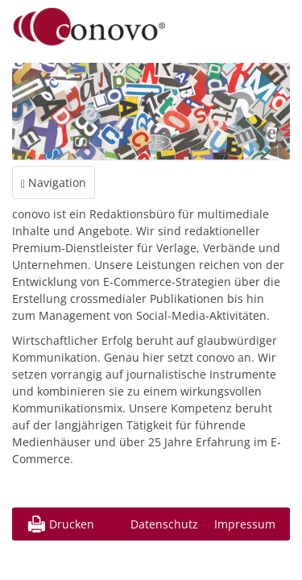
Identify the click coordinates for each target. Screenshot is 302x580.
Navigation (53, 182)
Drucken (71, 524)
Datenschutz (164, 524)
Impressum (244, 524)
